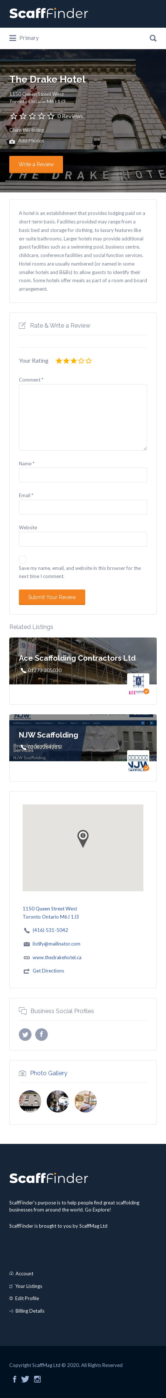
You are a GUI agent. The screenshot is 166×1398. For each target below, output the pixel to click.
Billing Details (30, 1311)
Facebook (14, 1379)
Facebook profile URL (41, 1034)
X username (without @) (25, 1034)
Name (26, 463)
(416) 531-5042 (50, 930)
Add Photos (26, 141)
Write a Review (36, 164)
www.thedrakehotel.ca (57, 957)
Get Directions (48, 971)
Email (26, 495)
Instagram (37, 1379)
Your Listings (28, 1286)
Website (28, 527)
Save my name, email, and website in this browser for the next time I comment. (80, 572)
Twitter (25, 1379)
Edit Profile (27, 1298)
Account (24, 1273)
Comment (31, 380)
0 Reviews (70, 115)
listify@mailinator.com (56, 944)
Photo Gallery (48, 1073)
